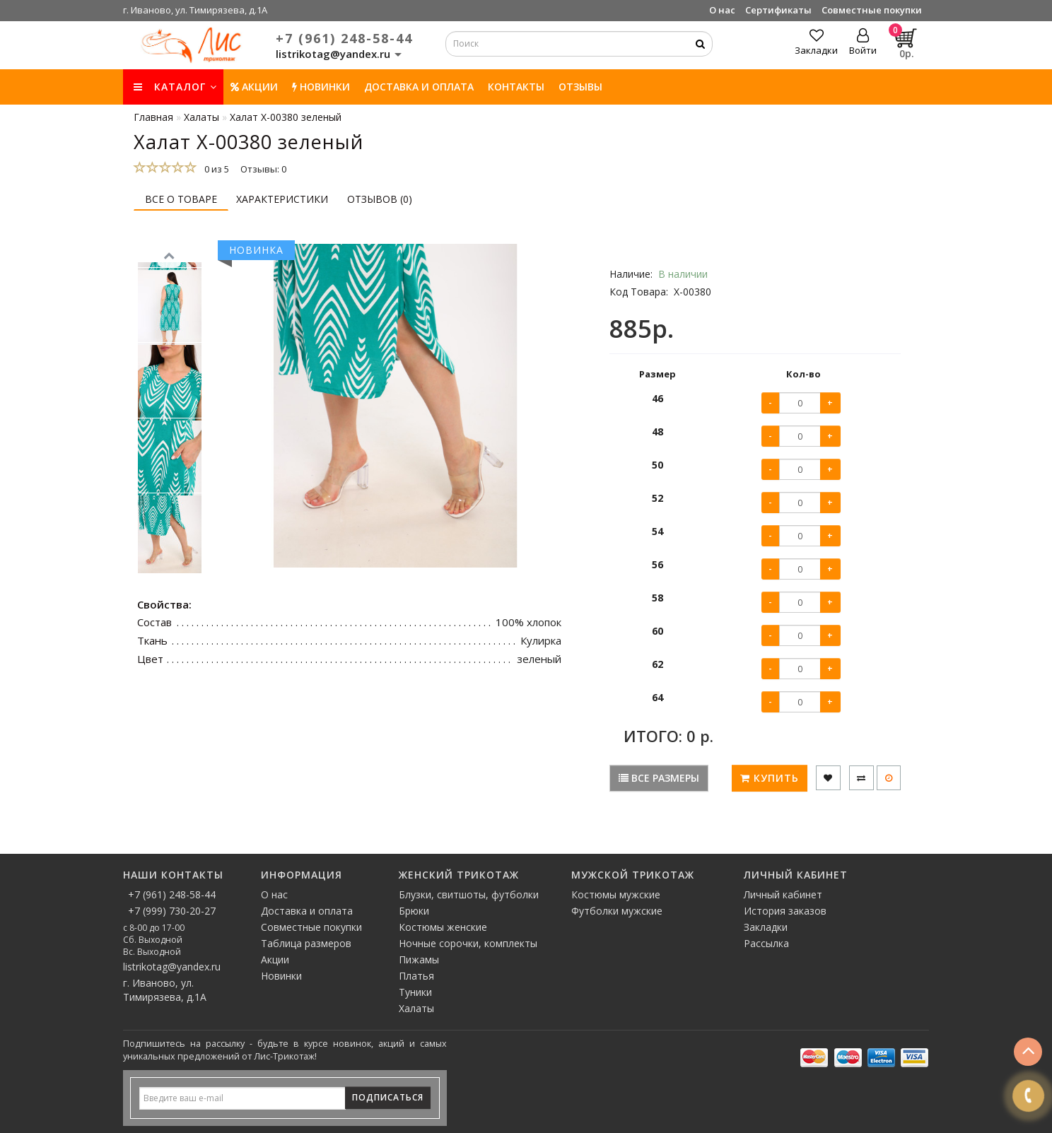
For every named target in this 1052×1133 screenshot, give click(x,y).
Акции (254, 86)
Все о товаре (181, 199)
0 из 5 (214, 169)
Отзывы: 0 (263, 169)
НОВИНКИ (321, 86)
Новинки (281, 975)
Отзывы (580, 86)
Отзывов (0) (379, 199)
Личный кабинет (783, 894)
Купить (769, 778)
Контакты (516, 86)
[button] (169, 580)
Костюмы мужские (615, 894)
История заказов (785, 910)
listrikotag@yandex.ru (172, 966)
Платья (416, 975)
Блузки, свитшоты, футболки (469, 894)
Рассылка (766, 943)
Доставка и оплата (419, 86)
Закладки (766, 927)
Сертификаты (778, 10)
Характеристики (282, 199)
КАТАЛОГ (175, 86)
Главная (153, 117)
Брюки (414, 910)
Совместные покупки (872, 10)
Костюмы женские (443, 927)
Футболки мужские (616, 910)
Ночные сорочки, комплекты (468, 943)
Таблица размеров (306, 943)
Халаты (416, 1008)
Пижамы (419, 959)
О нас (722, 10)
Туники (415, 992)
